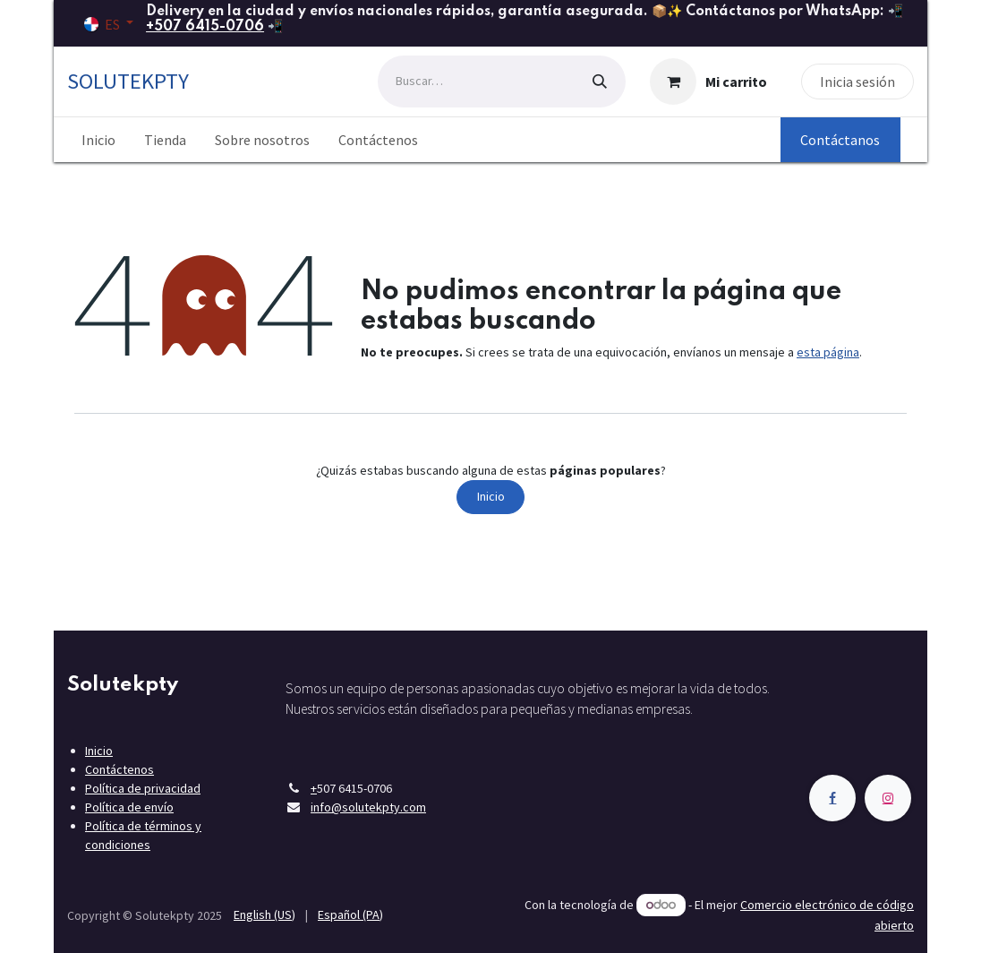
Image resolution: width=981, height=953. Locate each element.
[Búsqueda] (600, 81)
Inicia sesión (857, 81)
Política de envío (129, 807)
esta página (828, 352)
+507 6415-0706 (205, 27)
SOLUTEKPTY (128, 81)
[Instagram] (888, 798)
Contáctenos (119, 769)
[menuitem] (98, 140)
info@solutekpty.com (368, 807)
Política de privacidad (142, 788)
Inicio (491, 496)
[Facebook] (832, 798)
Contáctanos (840, 140)
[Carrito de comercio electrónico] (709, 81)
